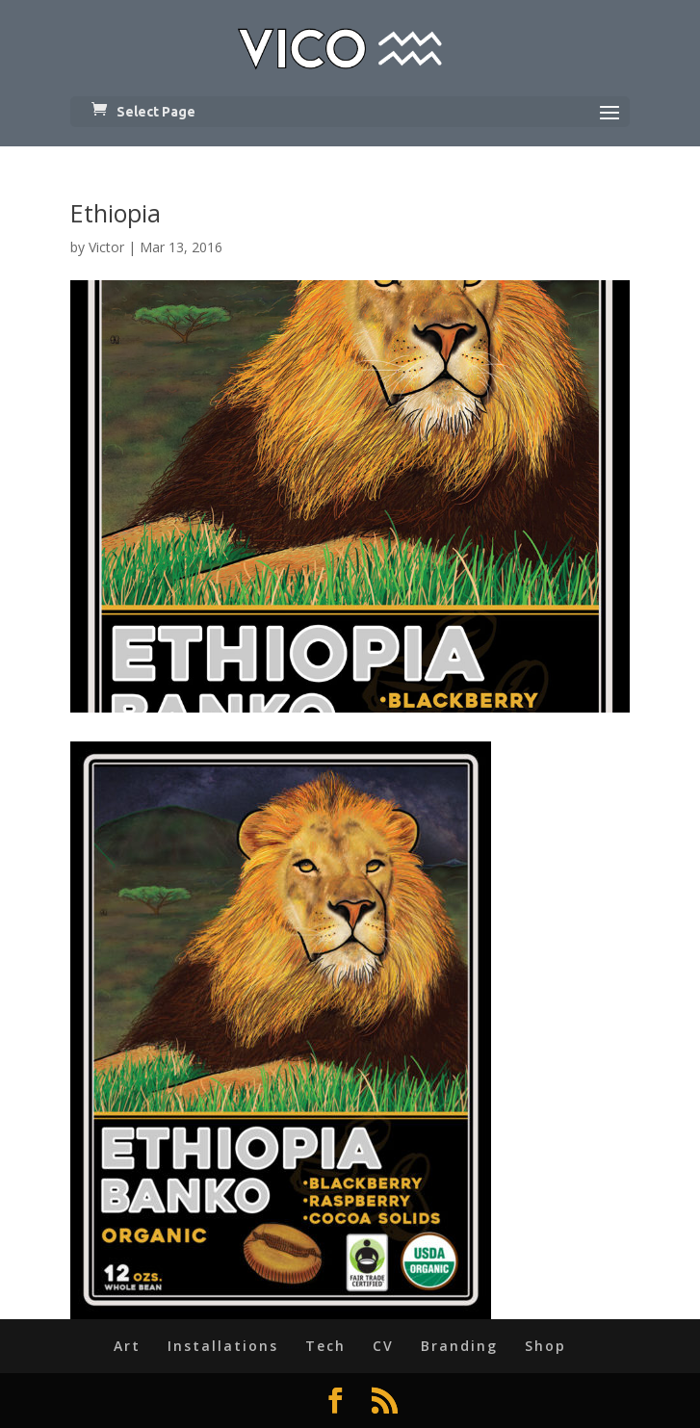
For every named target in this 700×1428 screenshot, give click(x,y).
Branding (459, 1346)
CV (383, 1346)
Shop (545, 1346)
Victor (106, 247)
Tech (325, 1346)
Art (127, 1346)
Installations (223, 1346)
